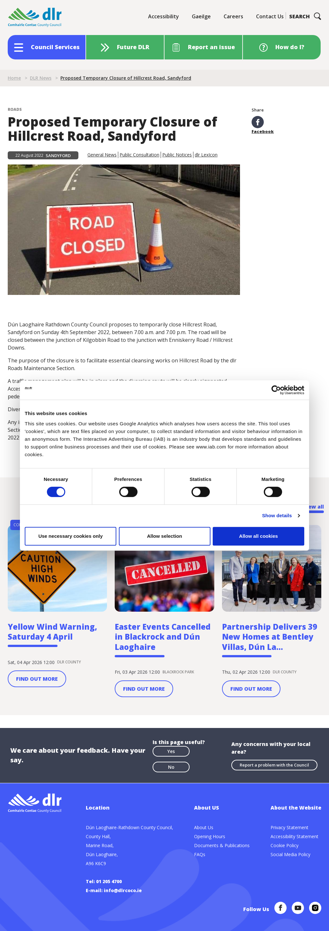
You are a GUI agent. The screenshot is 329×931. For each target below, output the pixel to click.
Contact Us (270, 16)
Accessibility (163, 16)
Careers (233, 16)
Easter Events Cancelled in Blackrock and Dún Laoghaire (163, 637)
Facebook (263, 125)
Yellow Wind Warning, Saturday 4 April (52, 632)
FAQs (199, 854)
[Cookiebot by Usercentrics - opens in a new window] (276, 390)
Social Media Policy (290, 854)
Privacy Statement (289, 827)
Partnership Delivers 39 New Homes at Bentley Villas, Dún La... (269, 637)
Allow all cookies (258, 536)
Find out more (37, 679)
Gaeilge (201, 16)
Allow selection (164, 536)
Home (14, 78)
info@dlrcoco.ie (123, 890)
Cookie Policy (284, 845)
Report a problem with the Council (274, 765)
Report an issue (211, 47)
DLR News (40, 78)
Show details (277, 515)
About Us (203, 827)
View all (313, 506)
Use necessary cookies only (70, 536)
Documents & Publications (222, 845)
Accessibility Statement (294, 836)
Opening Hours (209, 836)
